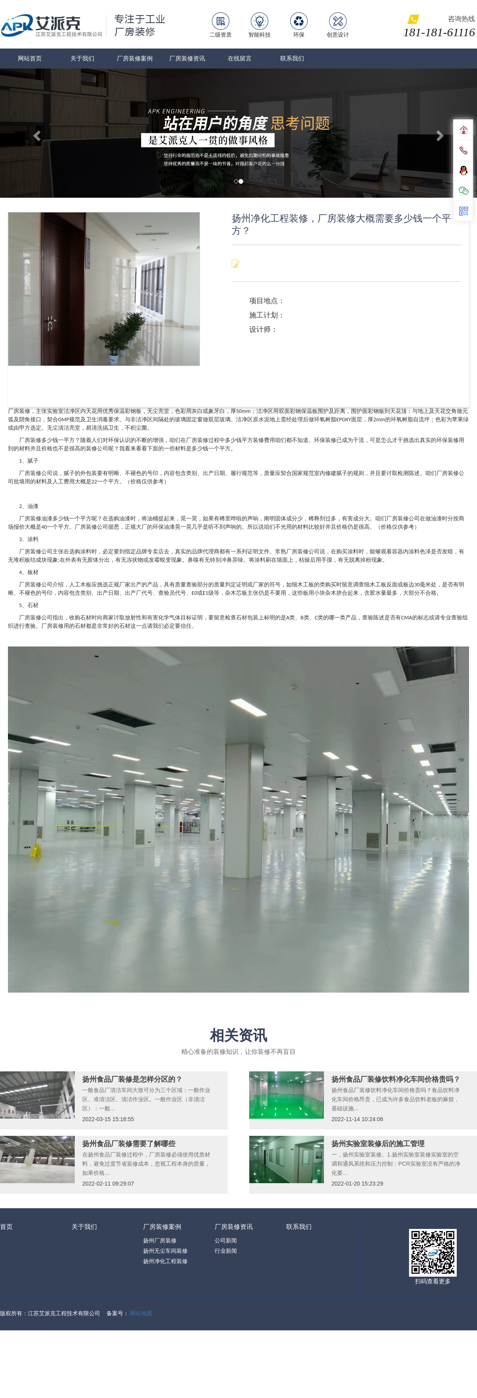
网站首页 (30, 58)
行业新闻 (226, 1251)
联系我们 (292, 58)
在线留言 (240, 58)
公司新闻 (226, 1240)
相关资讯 (238, 1035)
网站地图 (141, 1313)
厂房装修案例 (135, 58)
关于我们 (82, 58)
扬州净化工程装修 (165, 1261)
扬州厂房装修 (159, 1240)
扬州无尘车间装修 (165, 1251)
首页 (6, 1226)
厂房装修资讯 (187, 58)
